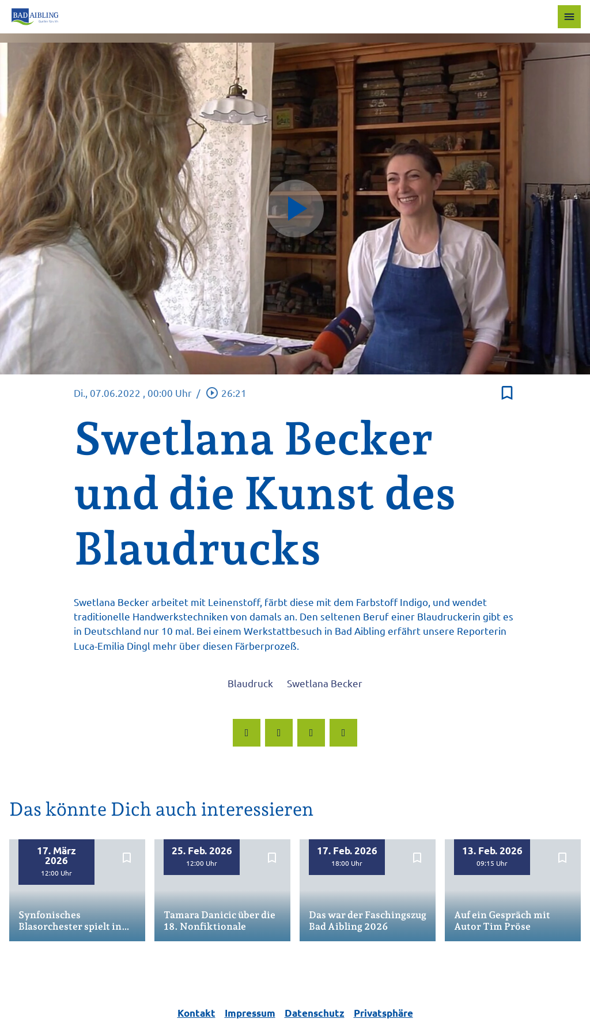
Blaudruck (250, 683)
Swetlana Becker (324, 683)
